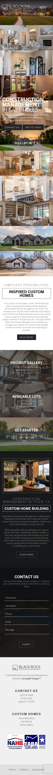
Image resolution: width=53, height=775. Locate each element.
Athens (12, 769)
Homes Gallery (26, 725)
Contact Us (12, 127)
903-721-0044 (33, 127)
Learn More (26, 555)
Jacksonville (38, 769)
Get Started (26, 721)
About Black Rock (26, 718)
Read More (26, 337)
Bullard (24, 769)
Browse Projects (26, 370)
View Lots (26, 404)
